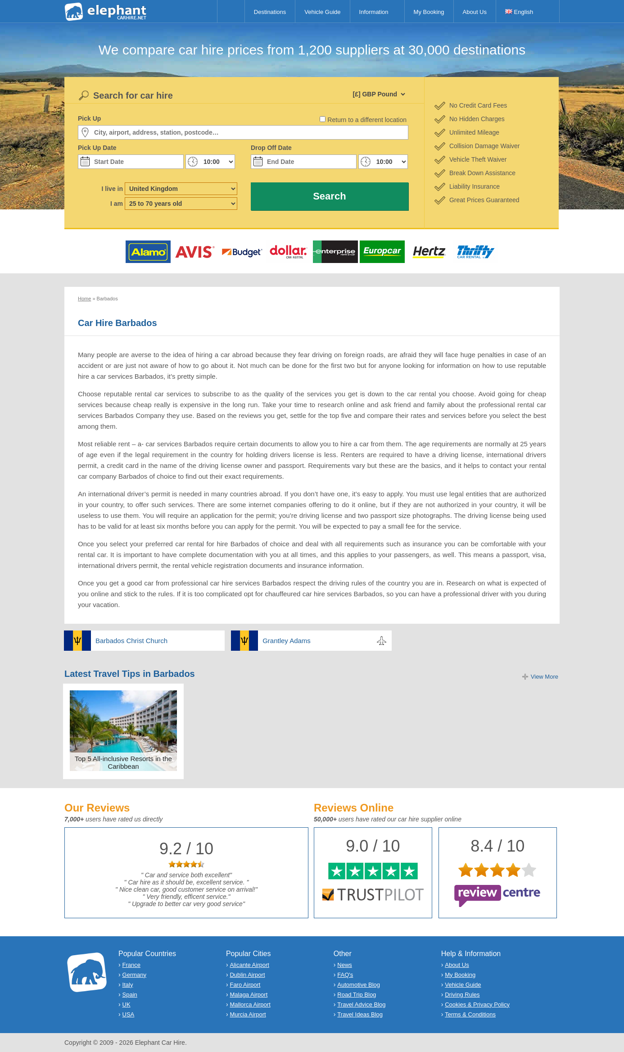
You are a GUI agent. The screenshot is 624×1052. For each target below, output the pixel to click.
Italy (127, 984)
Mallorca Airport (250, 1004)
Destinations (270, 12)
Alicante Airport (249, 964)
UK (126, 1004)
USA (128, 1014)
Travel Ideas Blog (360, 1014)
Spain (129, 994)
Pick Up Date (97, 147)
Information (374, 12)
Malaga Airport (248, 994)
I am (116, 203)
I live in (112, 188)
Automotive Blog (358, 984)
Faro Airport (245, 984)
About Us (475, 12)
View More (544, 676)
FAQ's (345, 974)
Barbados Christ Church (131, 640)
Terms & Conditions (470, 1014)
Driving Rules (462, 994)
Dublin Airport (247, 974)
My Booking (429, 12)
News (344, 964)
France (131, 964)
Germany (134, 974)
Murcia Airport (248, 1014)
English (519, 12)
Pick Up (89, 118)
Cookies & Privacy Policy (477, 1004)
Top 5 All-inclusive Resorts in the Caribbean (123, 762)
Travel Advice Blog (361, 1004)
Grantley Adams (286, 640)
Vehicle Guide (322, 12)
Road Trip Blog (356, 994)
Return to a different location (367, 119)
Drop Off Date (271, 147)
